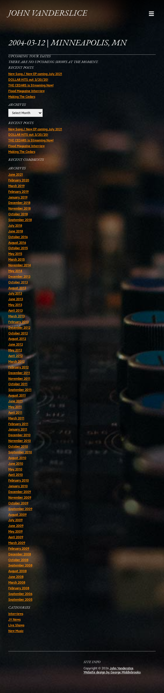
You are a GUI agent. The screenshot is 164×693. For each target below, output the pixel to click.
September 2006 (20, 594)
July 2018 (15, 225)
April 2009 (15, 537)
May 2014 (15, 271)
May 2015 (15, 254)
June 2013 (15, 299)
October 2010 (18, 446)
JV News (14, 619)
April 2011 (15, 412)
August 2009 (17, 515)
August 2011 (17, 395)
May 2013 (15, 305)
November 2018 (19, 208)
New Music (15, 631)
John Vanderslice (47, 13)
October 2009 (18, 503)
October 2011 (17, 384)
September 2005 (20, 599)
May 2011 (15, 407)
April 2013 (15, 310)
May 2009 (15, 531)
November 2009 (19, 497)
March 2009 (16, 543)
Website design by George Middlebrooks (112, 672)
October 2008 (18, 560)
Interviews (15, 614)
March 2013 (16, 316)
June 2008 (15, 577)
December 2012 (19, 328)
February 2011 (18, 424)
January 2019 (17, 197)
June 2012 (15, 344)
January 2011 (17, 429)
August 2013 (17, 288)
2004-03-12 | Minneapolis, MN (67, 43)
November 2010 (19, 441)
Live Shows (16, 625)
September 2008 (20, 565)
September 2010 (20, 452)
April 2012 (15, 356)
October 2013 (18, 282)
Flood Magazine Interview (26, 91)
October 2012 (18, 333)
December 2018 (19, 203)
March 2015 (16, 259)
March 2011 (16, 418)
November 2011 (19, 379)
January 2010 (18, 486)
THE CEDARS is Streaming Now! (31, 85)
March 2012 (16, 361)
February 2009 (18, 548)
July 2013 (15, 293)
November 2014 (19, 265)
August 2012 (17, 339)
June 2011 (15, 401)
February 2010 (18, 480)
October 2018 (18, 214)
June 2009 (15, 526)
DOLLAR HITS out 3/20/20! (28, 80)
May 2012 (15, 350)
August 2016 (17, 243)
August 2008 (17, 571)
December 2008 (19, 554)
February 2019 (18, 192)
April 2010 (15, 475)
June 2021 (15, 174)
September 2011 (19, 390)
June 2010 (15, 464)
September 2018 (20, 220)
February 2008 (18, 588)
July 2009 (15, 520)
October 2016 (18, 237)
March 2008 (16, 582)
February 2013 (18, 322)
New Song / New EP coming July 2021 (35, 74)
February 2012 (18, 367)
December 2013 (19, 277)
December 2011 (19, 373)
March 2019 (16, 186)
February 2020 (18, 180)
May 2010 (15, 469)
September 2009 (20, 509)
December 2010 (19, 435)
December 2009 (19, 492)
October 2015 (18, 248)
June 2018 (15, 231)
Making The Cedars (21, 97)
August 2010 (17, 458)
